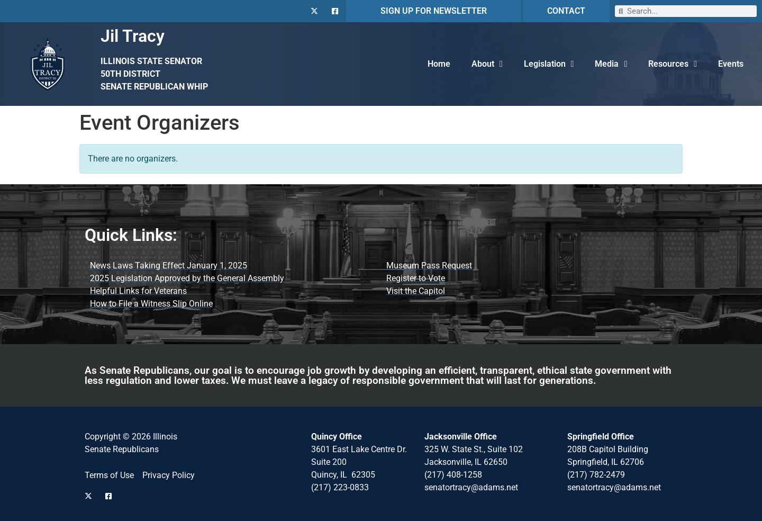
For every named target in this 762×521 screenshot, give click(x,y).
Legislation (549, 64)
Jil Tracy (133, 36)
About (487, 64)
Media (611, 64)
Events (730, 64)
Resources (672, 64)
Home (439, 64)
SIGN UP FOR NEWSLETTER (433, 11)
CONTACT (566, 11)
